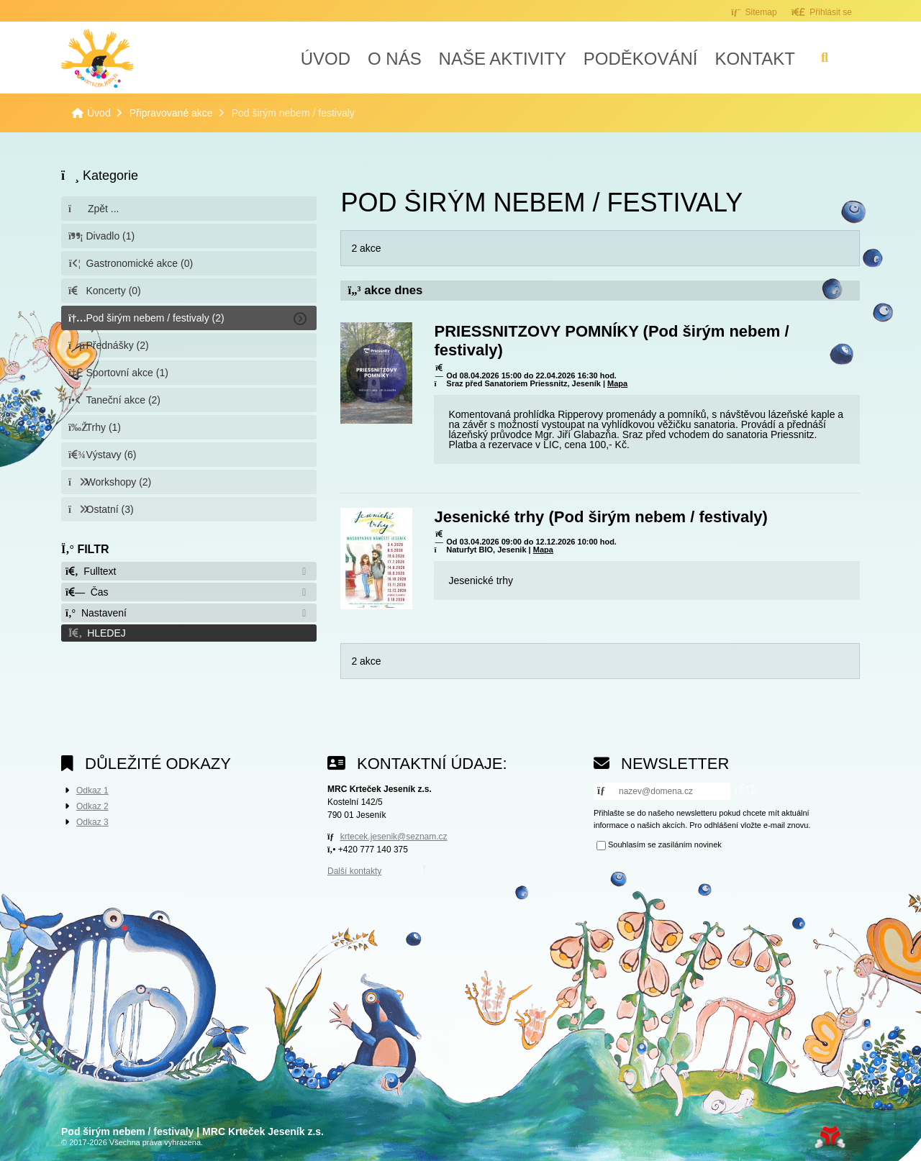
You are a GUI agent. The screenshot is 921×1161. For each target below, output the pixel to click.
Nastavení (96, 613)
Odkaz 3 (92, 822)
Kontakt (754, 58)
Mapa (617, 383)
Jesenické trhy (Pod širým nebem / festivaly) (600, 517)
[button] (821, 12)
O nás (395, 58)
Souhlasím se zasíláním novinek (665, 844)
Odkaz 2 (92, 806)
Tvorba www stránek (830, 1137)
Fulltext (90, 571)
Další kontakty (354, 871)
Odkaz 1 (92, 791)
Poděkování (641, 58)
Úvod (97, 58)
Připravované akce (171, 113)
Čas (87, 592)
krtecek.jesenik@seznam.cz (394, 837)
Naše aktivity (502, 58)
